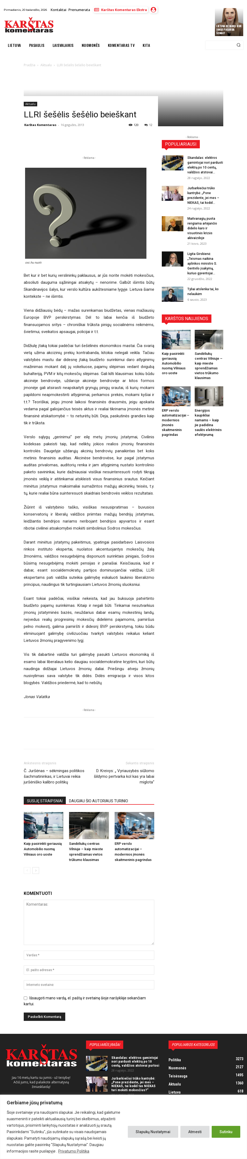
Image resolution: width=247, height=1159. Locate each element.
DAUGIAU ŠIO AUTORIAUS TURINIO (98, 801)
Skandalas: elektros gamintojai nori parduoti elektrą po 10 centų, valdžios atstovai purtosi (135, 1061)
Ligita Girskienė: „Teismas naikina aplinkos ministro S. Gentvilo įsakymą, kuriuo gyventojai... (202, 263)
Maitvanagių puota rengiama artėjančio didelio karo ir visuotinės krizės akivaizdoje (202, 228)
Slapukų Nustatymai (153, 1132)
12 (148, 125)
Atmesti (195, 1132)
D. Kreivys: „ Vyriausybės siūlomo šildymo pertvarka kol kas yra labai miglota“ (124, 776)
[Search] (238, 45)
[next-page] (35, 870)
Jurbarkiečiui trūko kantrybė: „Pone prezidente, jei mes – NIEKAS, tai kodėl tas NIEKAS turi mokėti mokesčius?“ (133, 1084)
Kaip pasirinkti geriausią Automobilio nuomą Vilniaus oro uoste (43, 849)
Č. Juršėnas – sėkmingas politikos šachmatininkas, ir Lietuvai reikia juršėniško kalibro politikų (54, 776)
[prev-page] (27, 870)
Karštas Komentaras (40, 125)
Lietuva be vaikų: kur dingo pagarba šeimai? (229, 29)
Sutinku (225, 1132)
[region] (123, 1127)
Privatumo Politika (73, 1151)
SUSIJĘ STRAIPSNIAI (45, 801)
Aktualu (30, 104)
